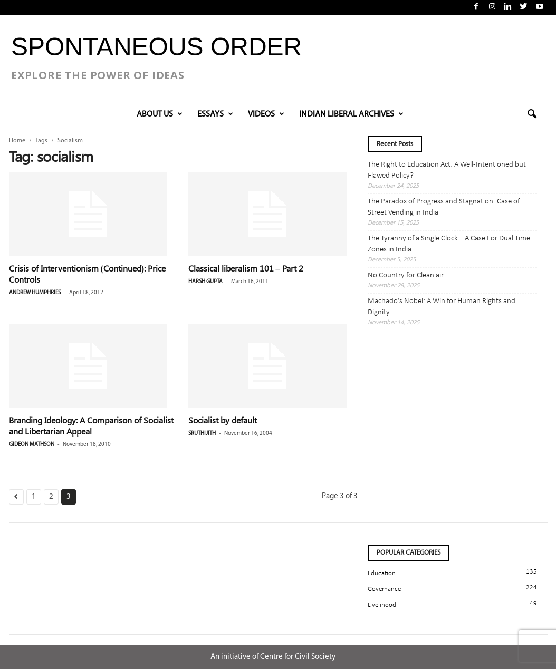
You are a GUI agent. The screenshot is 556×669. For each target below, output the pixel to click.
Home (17, 141)
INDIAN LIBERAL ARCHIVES (351, 114)
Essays (215, 114)
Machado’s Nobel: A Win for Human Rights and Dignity (441, 306)
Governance (384, 589)
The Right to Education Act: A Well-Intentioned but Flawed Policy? (447, 170)
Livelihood (382, 605)
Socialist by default (222, 419)
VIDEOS (266, 114)
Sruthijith (202, 434)
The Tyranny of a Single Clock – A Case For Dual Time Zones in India (449, 244)
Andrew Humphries (35, 293)
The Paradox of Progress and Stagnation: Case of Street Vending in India (444, 207)
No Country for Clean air (406, 275)
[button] (531, 114)
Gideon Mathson (31, 445)
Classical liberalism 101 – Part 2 (245, 268)
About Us (160, 114)
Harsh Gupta (205, 282)
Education (382, 573)
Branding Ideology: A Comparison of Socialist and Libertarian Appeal (91, 425)
